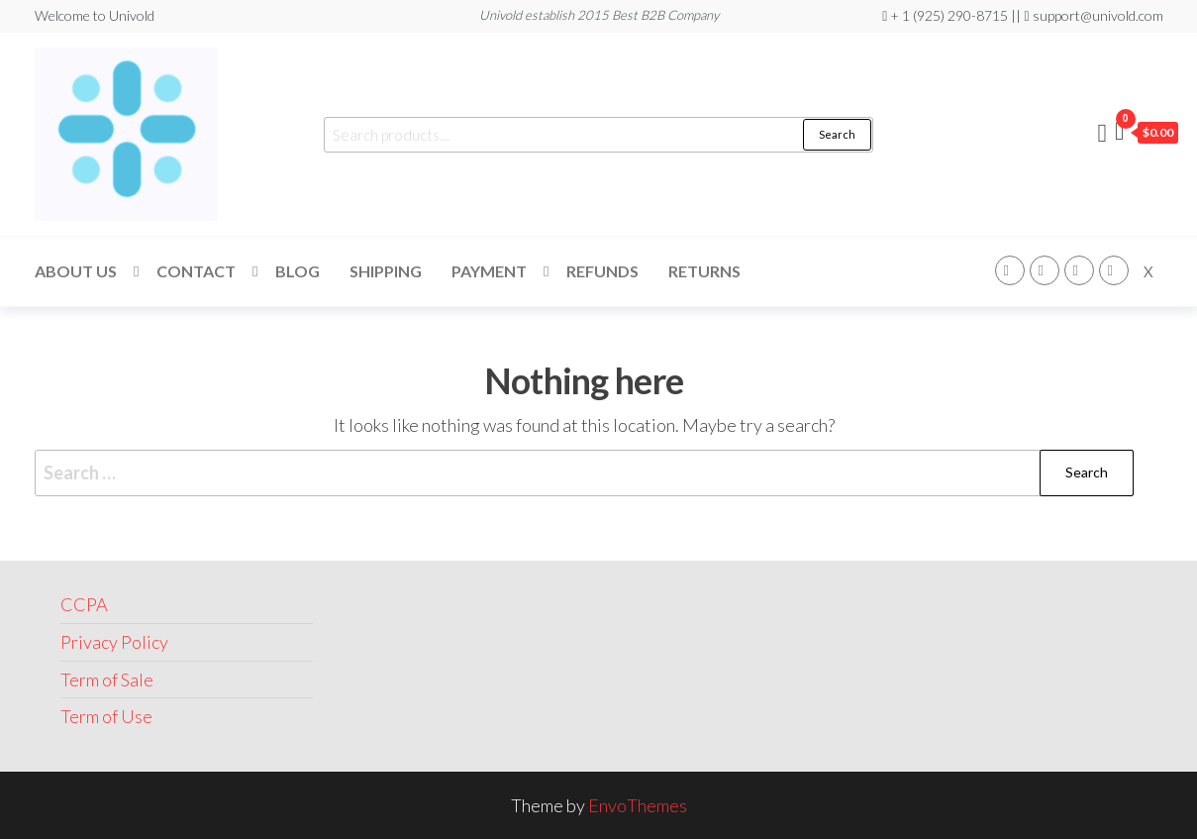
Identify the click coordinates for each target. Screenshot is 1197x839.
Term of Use (106, 716)
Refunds (602, 271)
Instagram (1044, 270)
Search (837, 134)
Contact (196, 271)
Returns (704, 271)
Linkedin (1079, 270)
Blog (297, 271)
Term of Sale (106, 679)
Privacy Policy (114, 642)
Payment (489, 271)
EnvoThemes (637, 805)
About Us (76, 271)
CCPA (84, 604)
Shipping (385, 271)
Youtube (1114, 270)
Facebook (1010, 270)
